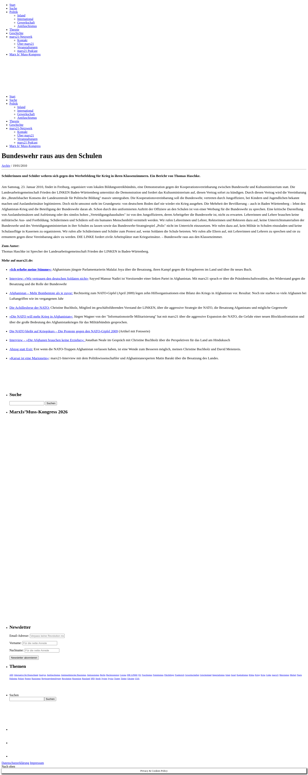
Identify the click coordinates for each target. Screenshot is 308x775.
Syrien (104, 678)
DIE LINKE (132, 675)
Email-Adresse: (19, 635)
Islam (228, 675)
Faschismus (147, 675)
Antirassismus (93, 675)
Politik (13, 12)
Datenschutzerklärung (15, 763)
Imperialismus (218, 675)
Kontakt (22, 40)
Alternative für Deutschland (26, 675)
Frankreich (179, 675)
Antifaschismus (27, 26)
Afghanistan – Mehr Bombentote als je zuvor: (41, 293)
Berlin (102, 675)
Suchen (14, 695)
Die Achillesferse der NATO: (29, 308)
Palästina (13, 678)
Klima (251, 675)
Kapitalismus (242, 675)
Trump (117, 678)
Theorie (14, 29)
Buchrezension (112, 675)
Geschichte (16, 33)
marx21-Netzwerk (20, 36)
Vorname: (15, 643)
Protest (28, 678)
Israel (233, 675)
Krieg (257, 675)
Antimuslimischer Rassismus (73, 675)
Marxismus (284, 675)
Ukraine (130, 678)
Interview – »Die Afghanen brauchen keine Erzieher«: (47, 340)
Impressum (37, 763)
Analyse (42, 675)
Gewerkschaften (192, 675)
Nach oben (8, 766)
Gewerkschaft (26, 22)
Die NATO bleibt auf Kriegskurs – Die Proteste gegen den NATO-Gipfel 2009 (63, 331)
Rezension (76, 678)
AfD (11, 675)
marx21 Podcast (27, 51)
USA (137, 678)
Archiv (6, 165)
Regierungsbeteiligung (51, 678)
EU (139, 675)
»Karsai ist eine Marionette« (29, 358)
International (25, 19)
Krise (263, 675)
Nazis (299, 675)
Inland (21, 15)
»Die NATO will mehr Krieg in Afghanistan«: (41, 316)
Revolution (67, 678)
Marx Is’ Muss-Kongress (25, 54)
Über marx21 (25, 43)
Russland (86, 678)
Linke (268, 675)
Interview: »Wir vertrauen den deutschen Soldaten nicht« (49, 278)
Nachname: (16, 650)
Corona (123, 675)
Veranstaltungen (27, 47)
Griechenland (206, 675)
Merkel (293, 675)
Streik (98, 678)
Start (12, 4)
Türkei (123, 678)
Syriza (110, 678)
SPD (93, 678)
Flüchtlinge (169, 675)
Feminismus (158, 675)
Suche (13, 8)
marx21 (275, 675)
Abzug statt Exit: (21, 349)
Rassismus (36, 678)
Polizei (21, 678)
